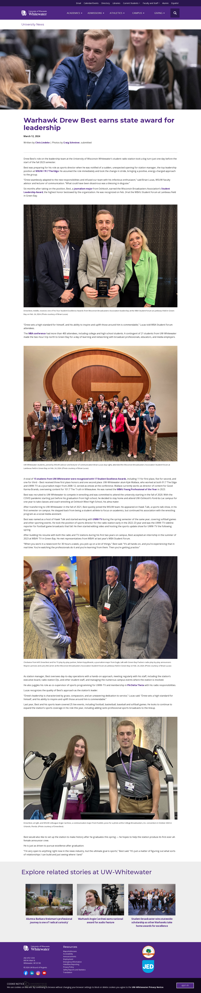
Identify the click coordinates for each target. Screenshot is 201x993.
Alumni (165, 3)
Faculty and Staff (150, 3)
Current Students (130, 3)
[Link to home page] (34, 13)
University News (32, 24)
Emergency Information (72, 962)
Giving (159, 13)
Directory (105, 3)
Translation (67, 972)
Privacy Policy (68, 967)
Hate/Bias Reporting (71, 964)
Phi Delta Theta (135, 685)
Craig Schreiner (71, 142)
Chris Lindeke (42, 142)
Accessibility (68, 954)
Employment (68, 959)
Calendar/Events (91, 3)
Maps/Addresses (70, 951)
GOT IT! (185, 985)
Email (78, 3)
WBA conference (37, 333)
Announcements (69, 956)
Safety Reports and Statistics (74, 970)
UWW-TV (97, 519)
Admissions (96, 13)
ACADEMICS (75, 13)
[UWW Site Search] (175, 13)
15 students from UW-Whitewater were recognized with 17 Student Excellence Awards (80, 478)
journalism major (83, 188)
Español (174, 3)
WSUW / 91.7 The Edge (47, 171)
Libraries (116, 3)
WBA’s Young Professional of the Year (137, 489)
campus (138, 13)
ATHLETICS (117, 13)
